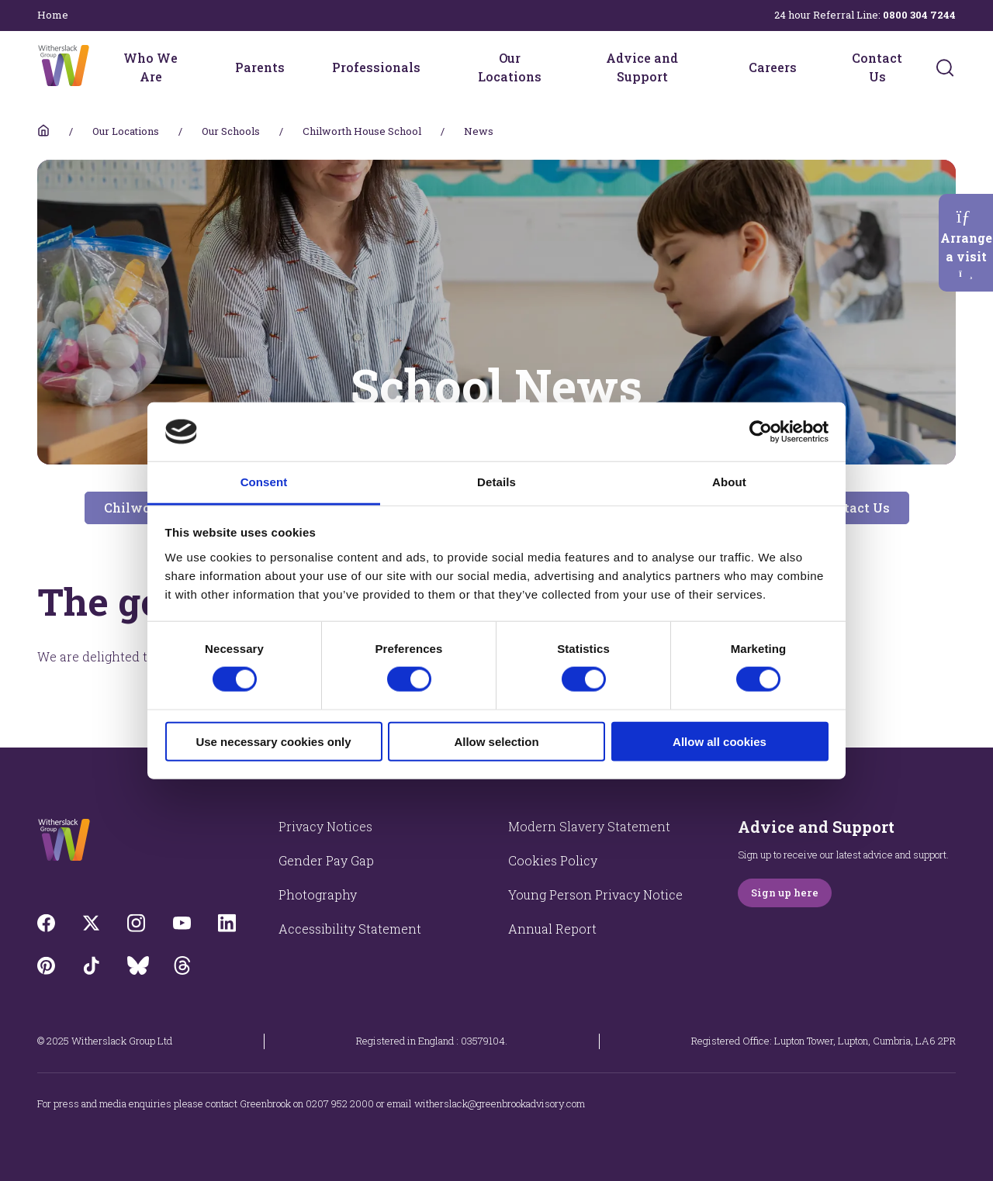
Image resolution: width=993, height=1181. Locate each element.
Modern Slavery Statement (589, 826)
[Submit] (945, 67)
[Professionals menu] (430, 67)
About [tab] (729, 482)
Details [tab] (496, 482)
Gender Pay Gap (326, 860)
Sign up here (784, 893)
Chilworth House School (362, 131)
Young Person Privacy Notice (595, 894)
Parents (260, 67)
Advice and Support (642, 67)
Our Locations (509, 67)
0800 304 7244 (919, 15)
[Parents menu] (295, 67)
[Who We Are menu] (198, 67)
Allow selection (496, 741)
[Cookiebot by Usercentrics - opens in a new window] (761, 432)
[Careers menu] (807, 67)
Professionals (376, 67)
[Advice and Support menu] (712, 67)
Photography (318, 894)
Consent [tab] (264, 482)
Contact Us (877, 67)
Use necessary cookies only (273, 741)
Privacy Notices (325, 826)
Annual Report (552, 928)
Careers (773, 67)
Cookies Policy (552, 860)
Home (52, 15)
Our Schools (231, 131)
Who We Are (150, 67)
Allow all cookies (719, 741)
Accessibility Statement (350, 928)
